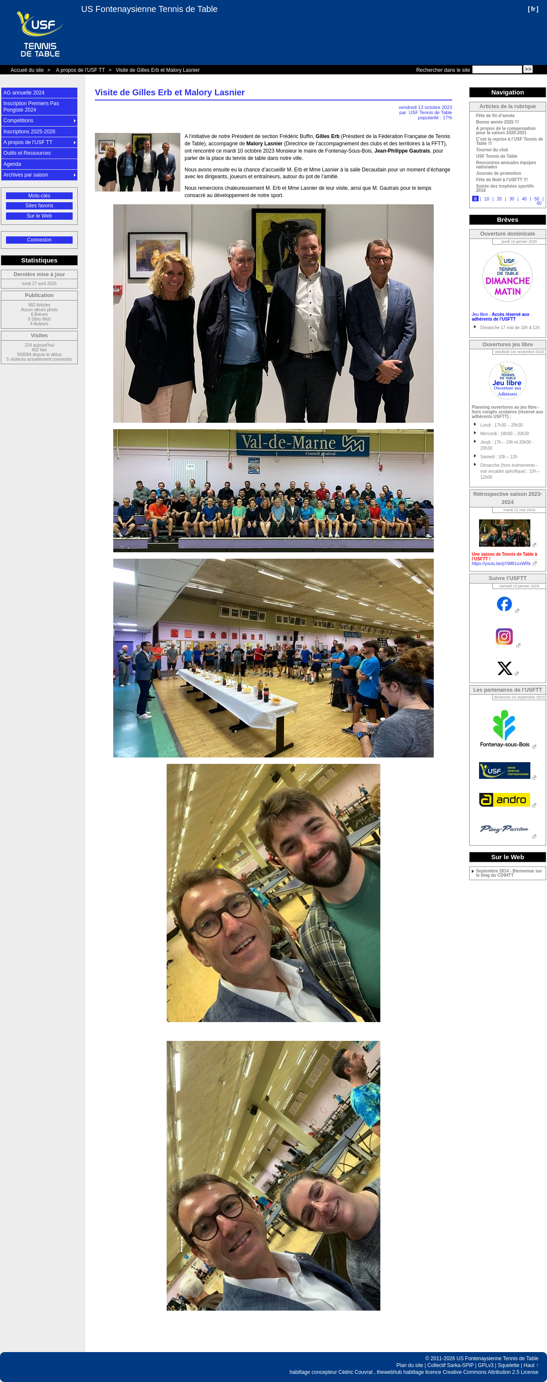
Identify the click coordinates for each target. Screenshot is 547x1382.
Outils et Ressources (27, 153)
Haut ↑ (530, 1365)
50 (536, 199)
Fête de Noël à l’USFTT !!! (502, 180)
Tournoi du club (492, 150)
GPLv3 (486, 1365)
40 (524, 199)
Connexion (39, 240)
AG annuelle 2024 (23, 93)
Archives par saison (25, 175)
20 (499, 199)
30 (511, 199)
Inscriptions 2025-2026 (29, 132)
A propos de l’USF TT (80, 70)
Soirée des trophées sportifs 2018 (505, 188)
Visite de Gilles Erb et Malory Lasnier (158, 70)
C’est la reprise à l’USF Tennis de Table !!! (509, 141)
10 (486, 199)
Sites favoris (39, 206)
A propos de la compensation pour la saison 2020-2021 (506, 131)
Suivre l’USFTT (508, 578)
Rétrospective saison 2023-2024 (507, 498)
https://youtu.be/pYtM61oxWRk (501, 563)
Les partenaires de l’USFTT (507, 690)
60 (539, 203)
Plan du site (410, 1365)
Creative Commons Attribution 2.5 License (490, 1372)
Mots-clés (39, 196)
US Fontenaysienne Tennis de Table (149, 9)
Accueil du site (27, 70)
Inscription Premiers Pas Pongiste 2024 (31, 106)
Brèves (507, 219)
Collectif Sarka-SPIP (450, 1365)
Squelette (509, 1365)
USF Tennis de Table (430, 112)
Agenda (12, 164)
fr (533, 8)
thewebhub (389, 1372)
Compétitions (18, 121)
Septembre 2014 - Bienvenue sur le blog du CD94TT (509, 873)
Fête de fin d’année (495, 116)
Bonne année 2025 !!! (497, 122)
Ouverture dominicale (507, 234)
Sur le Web (39, 216)
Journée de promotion (498, 173)
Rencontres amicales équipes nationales (506, 165)
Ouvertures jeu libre (507, 345)
